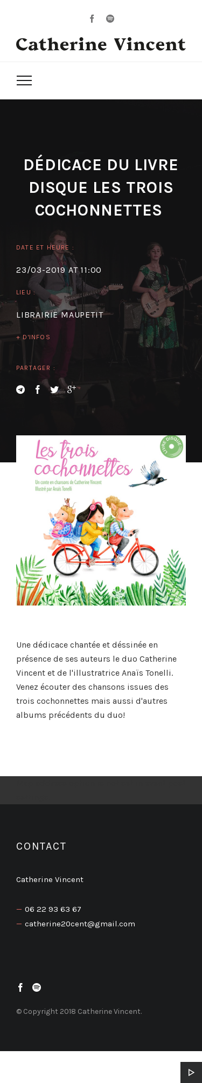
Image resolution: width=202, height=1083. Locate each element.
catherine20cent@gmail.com (80, 924)
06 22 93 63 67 (53, 909)
